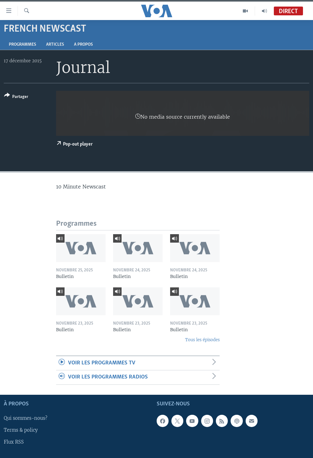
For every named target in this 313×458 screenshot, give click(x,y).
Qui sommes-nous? (25, 418)
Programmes (22, 44)
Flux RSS (14, 442)
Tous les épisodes (202, 339)
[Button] (16, 97)
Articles (55, 44)
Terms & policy (21, 430)
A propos (83, 44)
